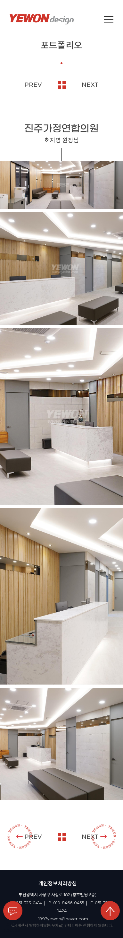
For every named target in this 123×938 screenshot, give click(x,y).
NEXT (90, 84)
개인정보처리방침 (57, 883)
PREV (33, 84)
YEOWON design (42, 19)
